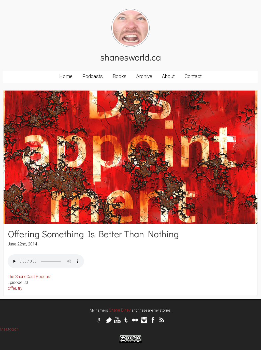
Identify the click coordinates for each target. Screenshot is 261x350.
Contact (193, 76)
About (168, 76)
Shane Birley (120, 310)
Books (119, 76)
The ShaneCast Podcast (29, 276)
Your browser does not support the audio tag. (46, 261)
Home (65, 76)
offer (12, 288)
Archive (144, 76)
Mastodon (9, 329)
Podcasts (92, 76)
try (20, 288)
